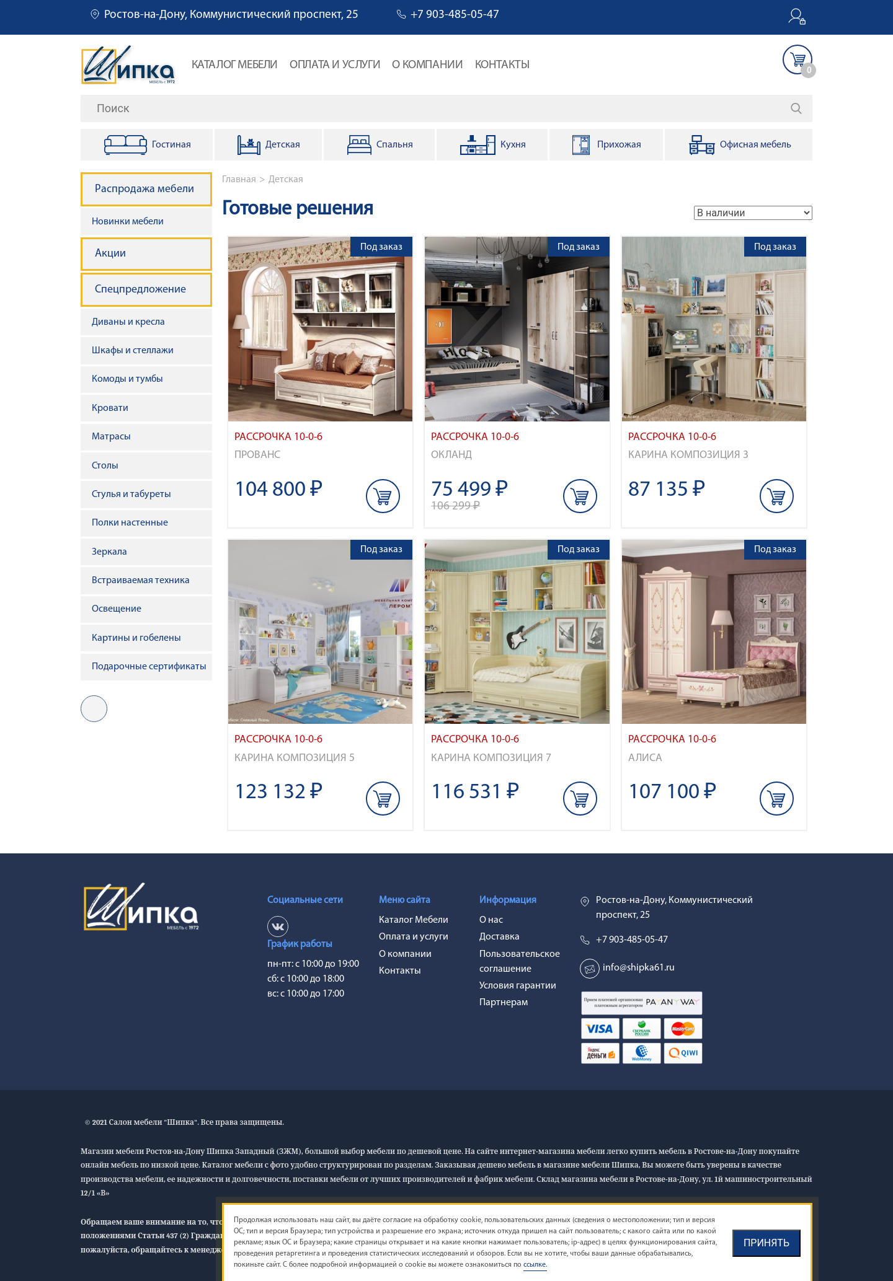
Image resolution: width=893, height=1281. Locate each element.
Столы (105, 466)
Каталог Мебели (235, 65)
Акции (110, 254)
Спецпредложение (140, 290)
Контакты (502, 65)
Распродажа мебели (144, 189)
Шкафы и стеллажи (133, 351)
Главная (239, 180)
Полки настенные (130, 523)
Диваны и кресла (128, 322)
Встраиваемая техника (141, 581)
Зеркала (109, 552)
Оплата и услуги (335, 65)
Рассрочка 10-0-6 (278, 437)
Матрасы (111, 437)
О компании (427, 65)
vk (94, 708)
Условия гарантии (517, 986)
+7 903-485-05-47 (455, 15)
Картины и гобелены (136, 638)
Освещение (116, 609)
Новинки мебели (128, 222)
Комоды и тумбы (127, 379)
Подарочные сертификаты (149, 667)
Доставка (499, 937)
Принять (766, 1243)
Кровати (110, 408)
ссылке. (535, 1265)
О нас (491, 920)
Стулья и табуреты (131, 495)
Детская (286, 180)
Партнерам (503, 1003)
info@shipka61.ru (639, 968)
